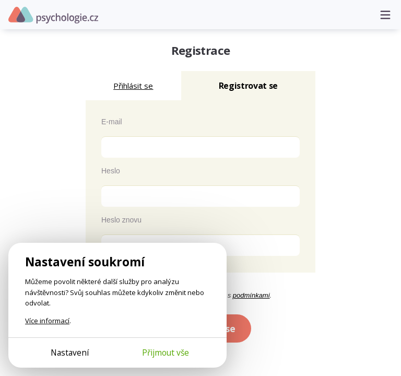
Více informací (47, 320)
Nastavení (70, 352)
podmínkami (251, 295)
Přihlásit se (133, 85)
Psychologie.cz (53, 15)
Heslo (110, 171)
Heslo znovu (121, 220)
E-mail (111, 122)
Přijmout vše (165, 352)
